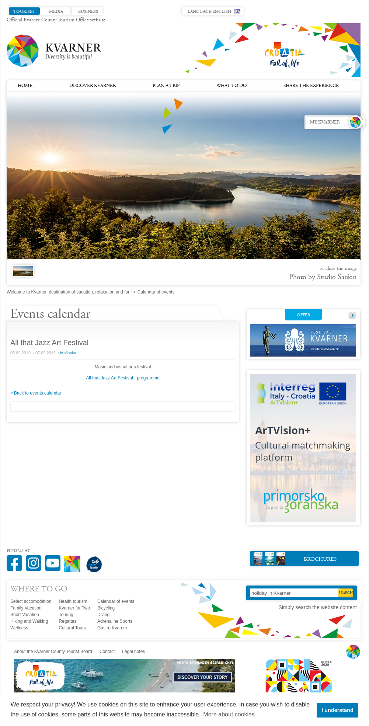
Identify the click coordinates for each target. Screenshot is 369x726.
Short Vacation (24, 614)
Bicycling (106, 608)
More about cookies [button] (229, 714)
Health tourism (73, 601)
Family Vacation (25, 608)
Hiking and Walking (29, 621)
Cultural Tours (72, 628)
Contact (107, 651)
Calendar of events (116, 601)
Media (56, 11)
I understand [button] (337, 710)
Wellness (19, 628)
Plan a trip (166, 85)
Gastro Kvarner (112, 628)
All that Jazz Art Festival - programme (122, 378)
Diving (103, 614)
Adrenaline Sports (114, 621)
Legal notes (133, 651)
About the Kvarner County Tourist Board (53, 651)
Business (88, 11)
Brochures (295, 558)
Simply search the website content (318, 607)
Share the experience (311, 85)
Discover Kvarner (92, 85)
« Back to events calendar (35, 393)
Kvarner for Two (74, 608)
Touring (66, 614)
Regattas (67, 621)
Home (25, 85)
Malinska (68, 353)
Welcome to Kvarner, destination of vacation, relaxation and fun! (69, 292)
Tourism (23, 11)
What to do (231, 85)
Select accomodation (30, 601)
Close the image (341, 268)
